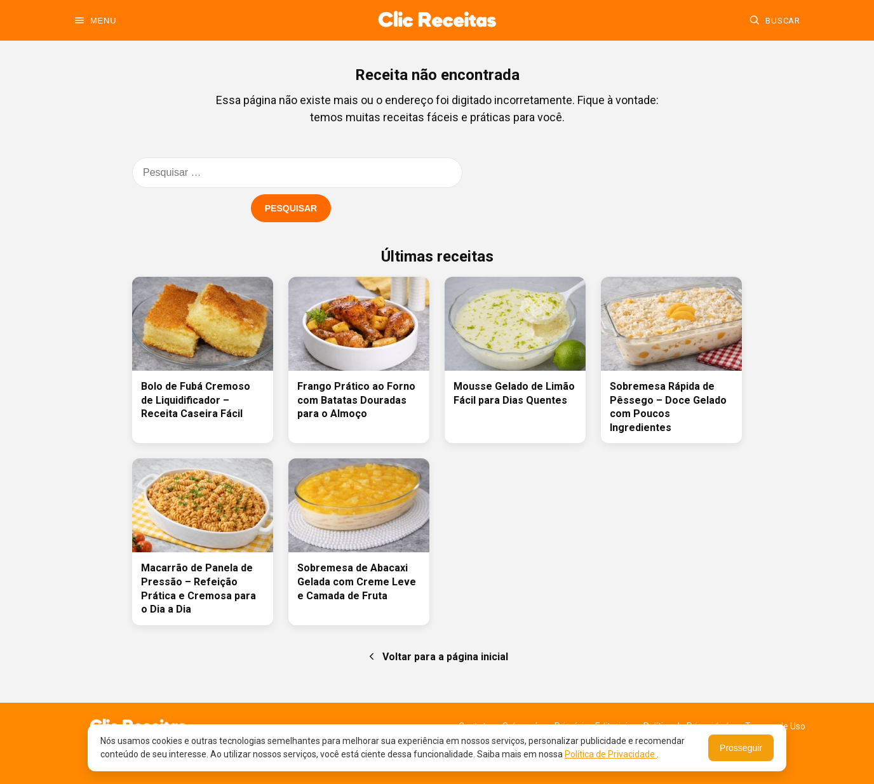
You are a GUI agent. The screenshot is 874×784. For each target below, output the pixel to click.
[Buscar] (774, 20)
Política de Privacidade (611, 754)
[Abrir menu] (95, 20)
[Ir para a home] (437, 20)
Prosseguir (741, 748)
